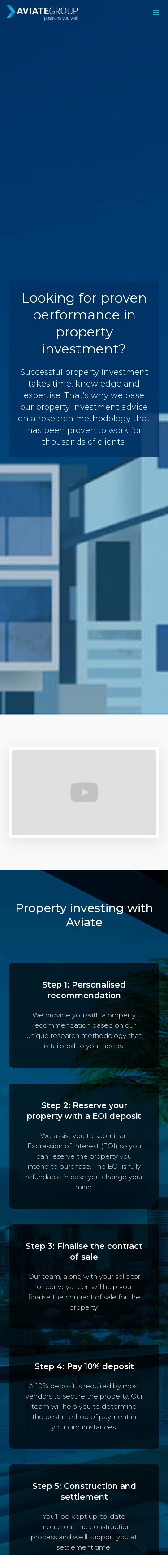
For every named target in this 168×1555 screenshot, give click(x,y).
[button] (156, 13)
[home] (58, 13)
